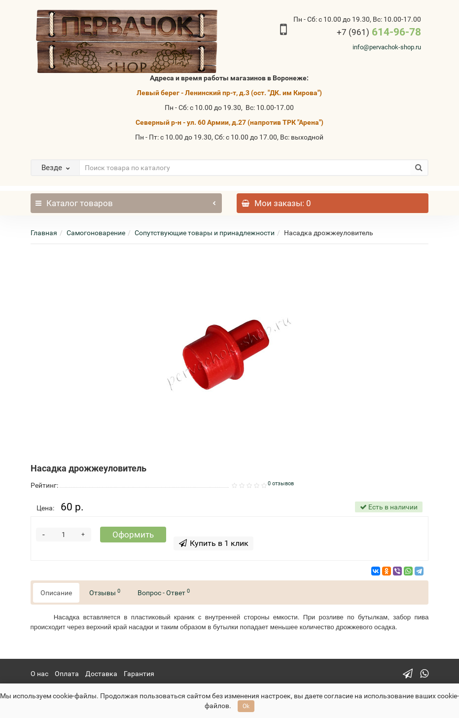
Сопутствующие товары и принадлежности (205, 233)
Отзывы (104, 592)
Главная (44, 233)
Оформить (133, 534)
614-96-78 (379, 32)
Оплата (67, 674)
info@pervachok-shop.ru (387, 47)
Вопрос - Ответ (164, 592)
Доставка (101, 674)
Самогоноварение (96, 233)
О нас (39, 674)
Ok (246, 706)
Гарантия (139, 674)
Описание (56, 593)
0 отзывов (281, 483)
